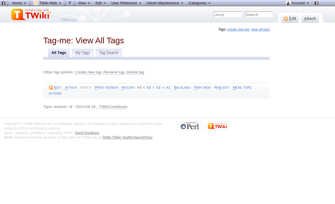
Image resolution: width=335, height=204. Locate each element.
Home (19, 3)
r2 (158, 87)
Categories (200, 3)
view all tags (260, 29)
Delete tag (135, 72)
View (84, 3)
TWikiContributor (113, 107)
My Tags (82, 52)
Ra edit (221, 87)
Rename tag (113, 72)
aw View (202, 87)
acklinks (182, 87)
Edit (101, 3)
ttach (71, 87)
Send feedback (87, 133)
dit (55, 87)
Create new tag (88, 72)
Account (298, 3)
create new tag (238, 29)
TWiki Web (48, 3)
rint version (106, 87)
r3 (149, 87)
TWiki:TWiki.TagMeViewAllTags (127, 137)
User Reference (126, 3)
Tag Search (109, 52)
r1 (168, 87)
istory (128, 87)
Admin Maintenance (165, 3)
